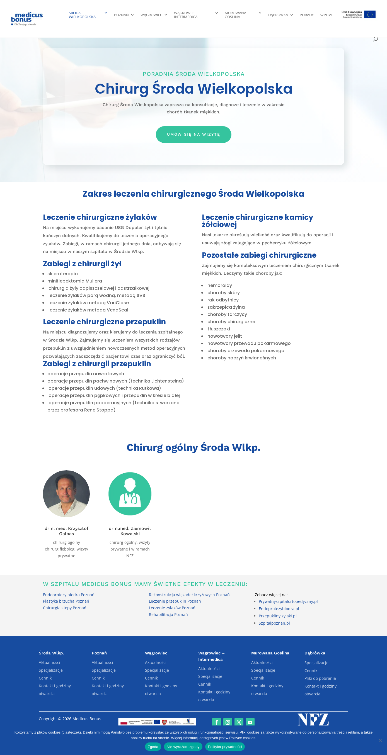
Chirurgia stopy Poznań (64, 607)
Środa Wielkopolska (82, 15)
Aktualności (49, 662)
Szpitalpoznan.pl (274, 623)
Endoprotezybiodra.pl (279, 608)
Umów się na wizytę (193, 134)
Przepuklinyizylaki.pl (278, 615)
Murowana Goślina (235, 15)
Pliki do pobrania (320, 678)
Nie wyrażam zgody (183, 747)
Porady (307, 15)
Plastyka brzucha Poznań (66, 601)
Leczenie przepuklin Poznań (175, 601)
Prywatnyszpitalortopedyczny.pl (288, 601)
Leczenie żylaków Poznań (172, 607)
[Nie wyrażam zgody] (380, 740)
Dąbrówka (278, 15)
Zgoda (153, 747)
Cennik (45, 678)
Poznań (121, 15)
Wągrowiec (151, 15)
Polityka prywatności (225, 747)
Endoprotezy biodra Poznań (69, 594)
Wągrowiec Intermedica (185, 15)
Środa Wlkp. (51, 653)
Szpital (326, 15)
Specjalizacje (51, 670)
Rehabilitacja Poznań (168, 614)
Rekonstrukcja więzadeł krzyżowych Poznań (189, 594)
